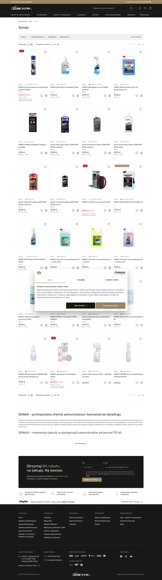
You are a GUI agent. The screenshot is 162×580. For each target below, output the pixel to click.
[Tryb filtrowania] (31, 44)
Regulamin (48, 521)
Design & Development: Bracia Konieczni (130, 574)
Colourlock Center (25, 531)
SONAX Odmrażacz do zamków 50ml (64, 87)
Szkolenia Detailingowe (27, 521)
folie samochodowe (113, 15)
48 (58, 44)
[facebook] (121, 556)
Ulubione (72, 524)
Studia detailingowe (102, 521)
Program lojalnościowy (52, 534)
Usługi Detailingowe (26, 524)
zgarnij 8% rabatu (91, 479)
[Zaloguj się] (140, 8)
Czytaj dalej (80, 443)
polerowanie (42, 15)
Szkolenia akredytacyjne (27, 528)
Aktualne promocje (127, 521)
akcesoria (81, 15)
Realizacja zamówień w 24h (54, 528)
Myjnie (97, 524)
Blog (122, 524)
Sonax (20, 84)
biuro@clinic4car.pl (54, 560)
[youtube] (131, 556)
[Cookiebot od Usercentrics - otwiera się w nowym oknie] (116, 273)
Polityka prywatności (52, 537)
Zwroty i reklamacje (51, 531)
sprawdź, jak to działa (130, 502)
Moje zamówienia (76, 521)
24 (52, 44)
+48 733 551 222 (53, 556)
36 (55, 44)
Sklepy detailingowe (102, 518)
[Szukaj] (113, 8)
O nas (20, 518)
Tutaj (105, 474)
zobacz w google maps (27, 566)
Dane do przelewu (76, 518)
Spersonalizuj (80, 305)
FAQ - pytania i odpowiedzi (130, 518)
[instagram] (126, 556)
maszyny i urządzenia (62, 15)
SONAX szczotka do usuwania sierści (96, 202)
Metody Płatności (50, 524)
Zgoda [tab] (50, 280)
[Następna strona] (142, 44)
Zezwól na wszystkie (110, 305)
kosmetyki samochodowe (20, 15)
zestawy (95, 15)
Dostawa (47, 518)
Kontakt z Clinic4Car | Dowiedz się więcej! (26, 535)
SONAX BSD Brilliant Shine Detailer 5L (128, 202)
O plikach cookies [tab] (112, 280)
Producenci (144, 15)
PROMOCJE (131, 15)
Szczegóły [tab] (81, 280)
